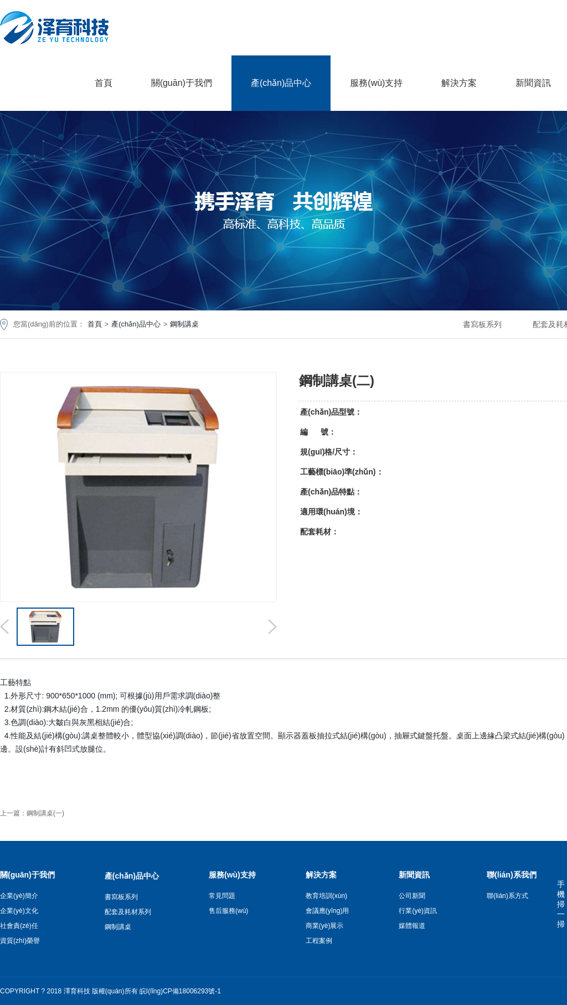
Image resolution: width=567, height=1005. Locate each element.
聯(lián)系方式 (507, 896)
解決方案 (459, 83)
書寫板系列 (482, 324)
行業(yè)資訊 (418, 911)
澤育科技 (77, 991)
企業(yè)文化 (19, 911)
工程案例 (319, 941)
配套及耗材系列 (128, 912)
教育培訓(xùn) (326, 896)
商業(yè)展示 (325, 926)
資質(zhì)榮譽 (20, 941)
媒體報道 (412, 926)
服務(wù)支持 (376, 83)
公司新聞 (412, 896)
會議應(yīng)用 (327, 911)
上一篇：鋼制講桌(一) (32, 813)
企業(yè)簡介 (19, 896)
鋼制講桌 (184, 324)
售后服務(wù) (228, 911)
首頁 (103, 83)
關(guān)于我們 (181, 83)
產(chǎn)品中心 (281, 83)
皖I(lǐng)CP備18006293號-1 (180, 991)
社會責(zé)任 (19, 926)
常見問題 (222, 896)
